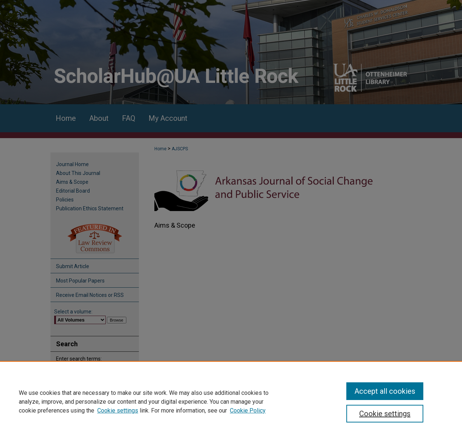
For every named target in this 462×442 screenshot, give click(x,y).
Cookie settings (117, 410)
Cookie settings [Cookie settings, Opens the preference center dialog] (384, 413)
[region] (231, 401)
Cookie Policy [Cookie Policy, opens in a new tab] (248, 410)
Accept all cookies (384, 391)
